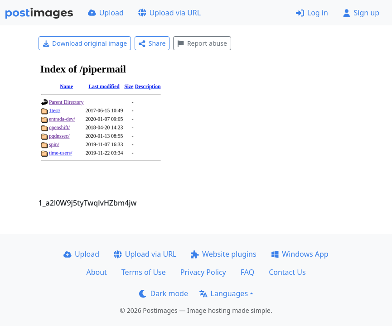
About (96, 272)
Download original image (85, 43)
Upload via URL (169, 13)
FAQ (247, 272)
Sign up (361, 13)
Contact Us (287, 272)
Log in (312, 13)
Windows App (300, 254)
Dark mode (163, 293)
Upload (106, 13)
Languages (223, 293)
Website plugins (223, 254)
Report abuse (202, 43)
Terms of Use (143, 272)
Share (152, 43)
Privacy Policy (203, 272)
